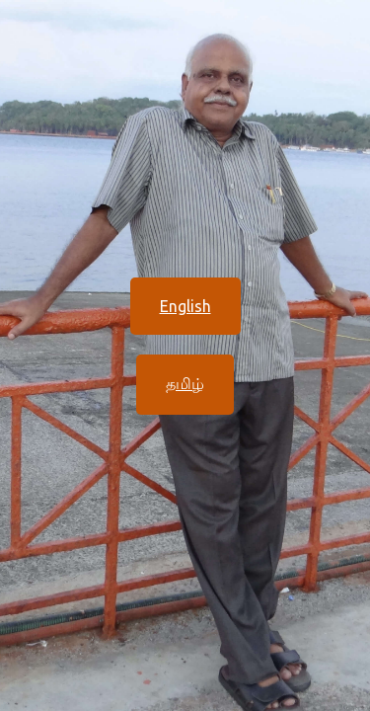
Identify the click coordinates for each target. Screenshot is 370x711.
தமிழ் (185, 383)
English (185, 306)
